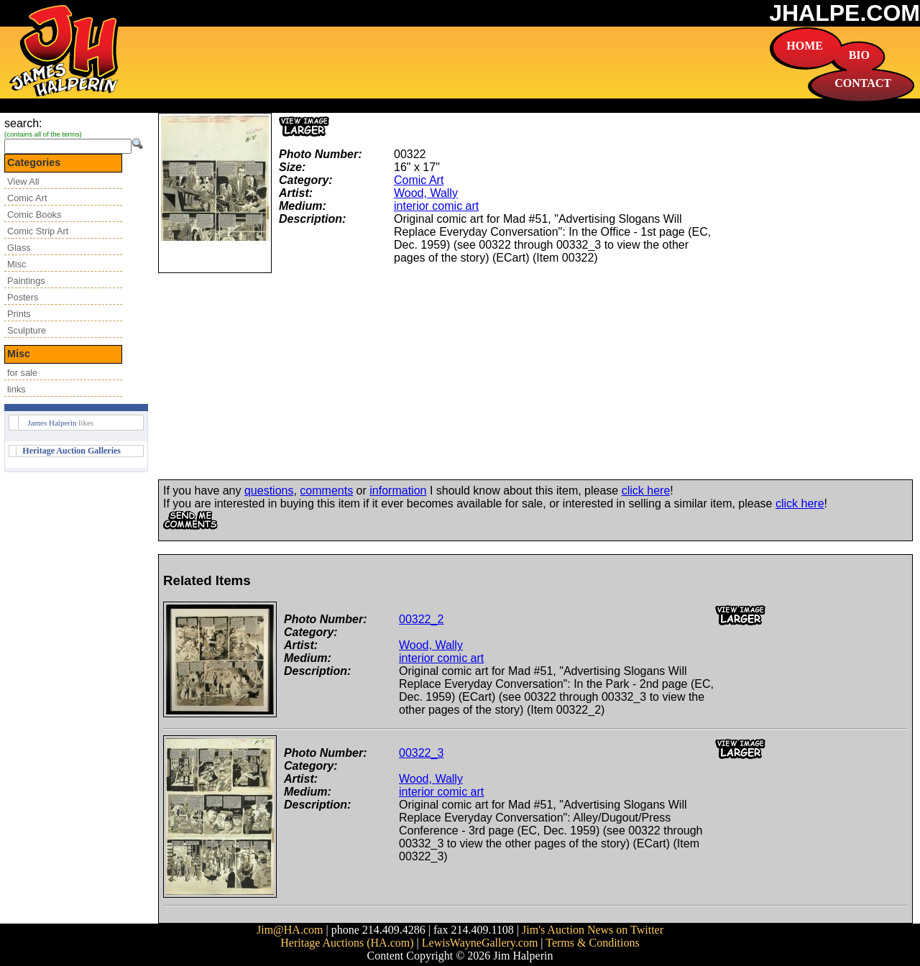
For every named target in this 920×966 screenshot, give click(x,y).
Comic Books (34, 214)
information (397, 490)
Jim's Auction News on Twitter (592, 930)
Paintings (26, 280)
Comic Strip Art (37, 231)
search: (23, 123)
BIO (859, 55)
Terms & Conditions (592, 943)
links (16, 389)
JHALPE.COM (844, 13)
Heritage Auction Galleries (71, 451)
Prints (19, 313)
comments (326, 490)
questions (269, 490)
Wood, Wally (426, 193)
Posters (22, 297)
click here (646, 490)
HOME (804, 46)
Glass (19, 247)
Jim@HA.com (290, 930)
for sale (22, 372)
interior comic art (436, 206)
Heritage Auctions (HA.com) (346, 943)
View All (23, 181)
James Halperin (51, 422)
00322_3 (421, 753)
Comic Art (27, 198)
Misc (16, 264)
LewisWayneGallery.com (480, 943)
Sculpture (26, 330)
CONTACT (862, 83)
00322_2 (421, 619)
